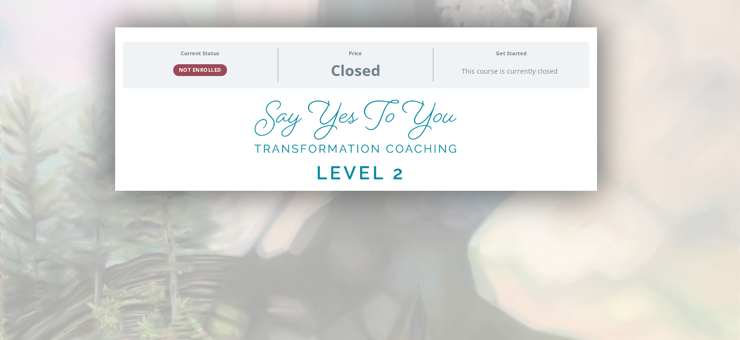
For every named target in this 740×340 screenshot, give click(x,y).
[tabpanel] (356, 143)
